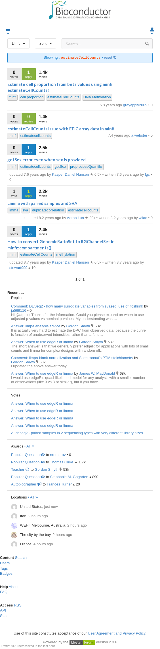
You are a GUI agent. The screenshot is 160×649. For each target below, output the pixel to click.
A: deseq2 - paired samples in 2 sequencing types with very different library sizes (77, 433)
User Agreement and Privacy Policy (117, 633)
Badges (6, 573)
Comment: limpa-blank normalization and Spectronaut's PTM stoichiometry (72, 358)
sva (25, 210)
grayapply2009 (135, 105)
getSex (60, 166)
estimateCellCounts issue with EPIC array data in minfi (60, 128)
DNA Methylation (97, 97)
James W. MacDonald (97, 373)
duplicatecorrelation (48, 210)
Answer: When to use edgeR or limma (42, 342)
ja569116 (19, 310)
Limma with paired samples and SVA (42, 203)
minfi (12, 97)
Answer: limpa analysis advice (35, 326)
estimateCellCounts (63, 97)
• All (29, 446)
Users (5, 563)
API (3, 610)
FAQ (3, 592)
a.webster (139, 135)
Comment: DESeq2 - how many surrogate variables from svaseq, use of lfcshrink (77, 306)
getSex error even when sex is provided (46, 159)
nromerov (58, 455)
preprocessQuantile (86, 166)
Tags (4, 568)
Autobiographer (26, 484)
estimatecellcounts (35, 135)
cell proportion (31, 97)
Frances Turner (59, 484)
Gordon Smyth (78, 326)
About (13, 587)
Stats (4, 616)
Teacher (20, 469)
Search (21, 557)
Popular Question (28, 455)
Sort (45, 42)
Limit (18, 42)
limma (13, 210)
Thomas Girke (61, 462)
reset (110, 58)
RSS (18, 605)
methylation (65, 254)
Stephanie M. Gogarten (69, 477)
